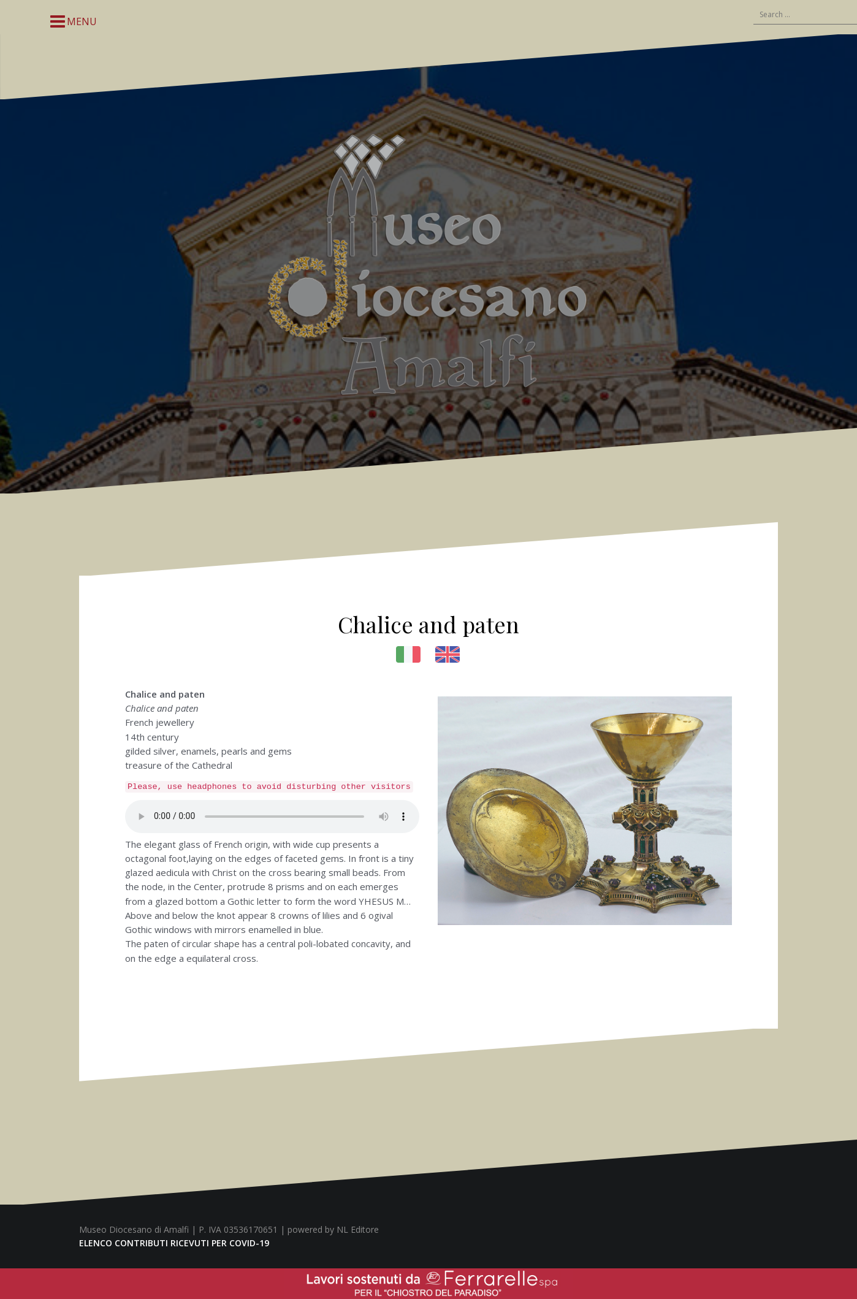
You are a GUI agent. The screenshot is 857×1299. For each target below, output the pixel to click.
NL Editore (358, 1229)
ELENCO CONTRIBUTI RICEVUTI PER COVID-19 (174, 1243)
